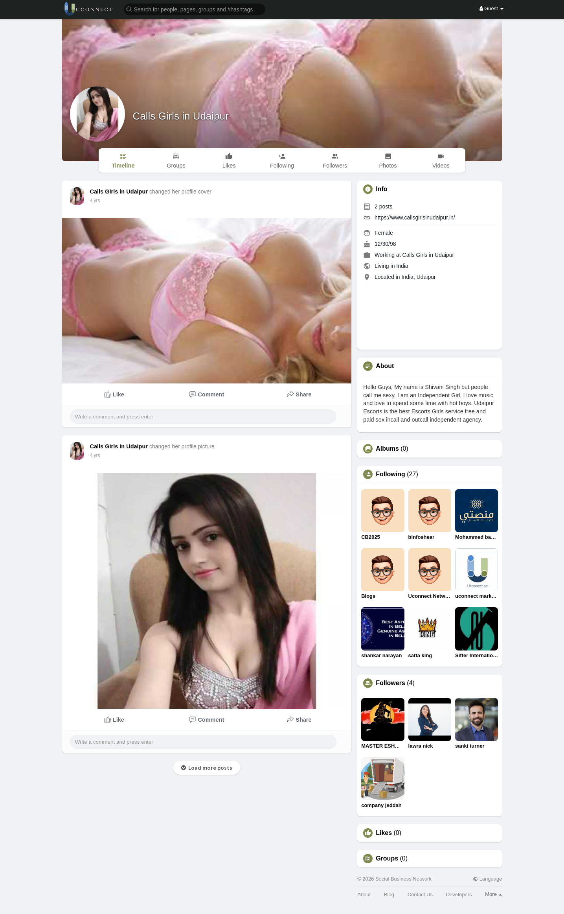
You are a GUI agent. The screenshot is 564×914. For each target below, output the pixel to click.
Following (390, 474)
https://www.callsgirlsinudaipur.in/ (415, 217)
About (364, 894)
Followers (390, 683)
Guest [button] (491, 8)
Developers (459, 894)
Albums (387, 449)
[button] (194, 8)
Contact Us (420, 894)
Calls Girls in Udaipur (181, 116)
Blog (389, 894)
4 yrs (95, 200)
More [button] (493, 894)
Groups (387, 858)
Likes (384, 833)
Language (487, 878)
